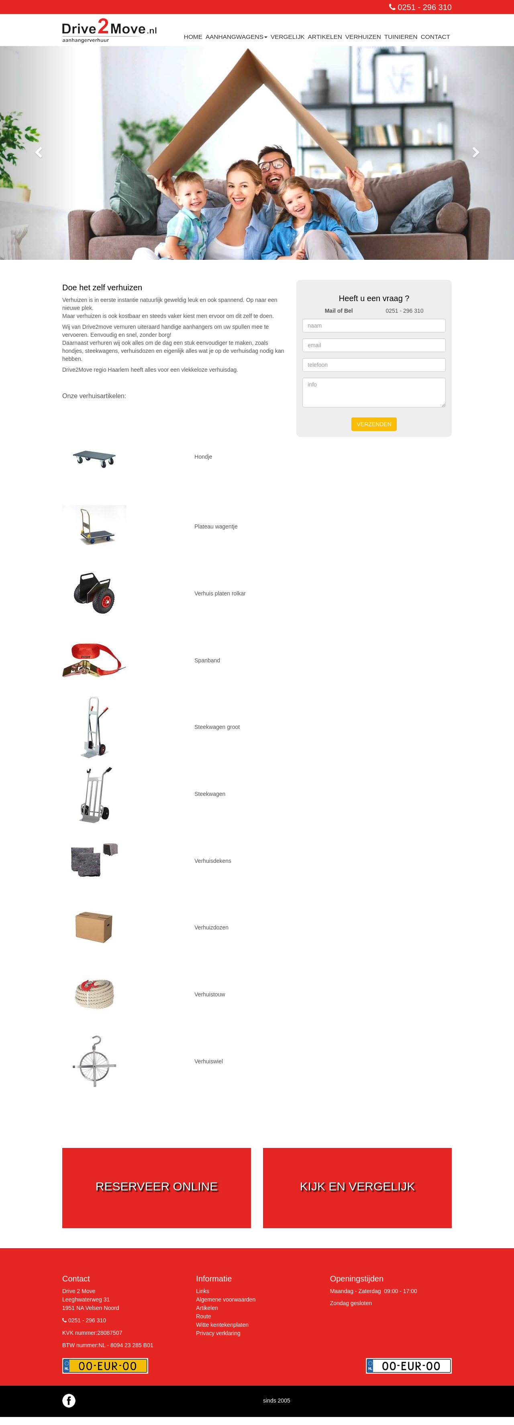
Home (193, 36)
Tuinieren (401, 36)
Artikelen (325, 36)
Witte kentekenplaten (222, 1325)
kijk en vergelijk (357, 1186)
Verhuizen (363, 36)
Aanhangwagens (236, 36)
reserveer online (157, 1186)
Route (203, 1316)
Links (202, 1291)
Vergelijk (288, 36)
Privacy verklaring (218, 1333)
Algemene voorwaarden (225, 1299)
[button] (38, 153)
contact (435, 36)
